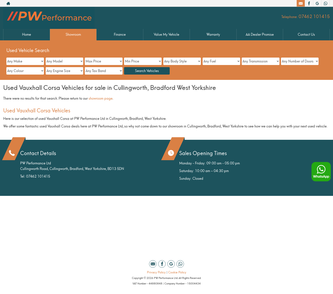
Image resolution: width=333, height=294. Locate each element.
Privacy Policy (156, 272)
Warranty (213, 35)
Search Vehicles (147, 71)
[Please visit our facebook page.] (309, 3)
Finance (120, 35)
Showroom (73, 35)
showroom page (101, 98)
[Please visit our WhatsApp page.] (325, 3)
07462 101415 (314, 16)
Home (26, 35)
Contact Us (306, 35)
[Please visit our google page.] (317, 3)
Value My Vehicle (166, 35)
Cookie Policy (177, 272)
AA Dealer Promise (260, 35)
